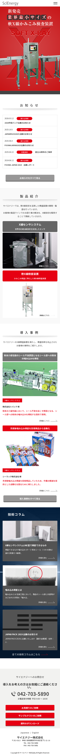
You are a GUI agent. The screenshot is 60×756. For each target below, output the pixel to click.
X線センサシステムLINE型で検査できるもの (25, 545)
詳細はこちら (44, 421)
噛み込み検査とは (13, 589)
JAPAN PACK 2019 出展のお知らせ (21, 634)
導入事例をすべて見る (30, 498)
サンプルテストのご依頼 (29, 715)
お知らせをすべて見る (30, 178)
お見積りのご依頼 (30, 707)
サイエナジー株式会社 (30, 737)
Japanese (24, 732)
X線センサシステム (12, 400)
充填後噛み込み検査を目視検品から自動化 (30, 428)
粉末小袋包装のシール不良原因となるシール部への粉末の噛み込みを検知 (30, 357)
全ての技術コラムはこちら (26, 654)
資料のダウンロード (30, 723)
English (35, 732)
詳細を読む (43, 558)
